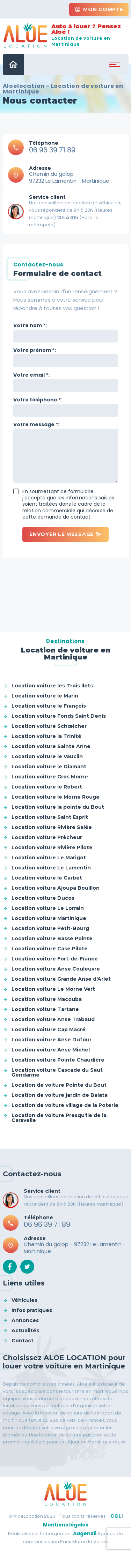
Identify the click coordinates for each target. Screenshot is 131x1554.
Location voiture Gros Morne (50, 776)
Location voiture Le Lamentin (51, 867)
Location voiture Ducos (43, 898)
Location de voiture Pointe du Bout (59, 1084)
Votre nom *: (30, 325)
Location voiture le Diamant (49, 766)
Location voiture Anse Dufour (52, 1039)
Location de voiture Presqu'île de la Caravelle (59, 1118)
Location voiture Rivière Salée (52, 827)
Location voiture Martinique (49, 918)
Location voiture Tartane (45, 1009)
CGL (115, 1515)
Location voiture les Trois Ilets (52, 685)
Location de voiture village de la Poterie (65, 1105)
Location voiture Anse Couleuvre (56, 968)
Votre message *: (36, 424)
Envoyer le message (65, 534)
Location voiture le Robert (47, 786)
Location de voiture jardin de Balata (60, 1095)
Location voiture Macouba (47, 999)
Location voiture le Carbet (47, 877)
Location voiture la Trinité (46, 736)
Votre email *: (31, 374)
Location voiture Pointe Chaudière (58, 1059)
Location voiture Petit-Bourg (50, 928)
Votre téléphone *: (37, 399)
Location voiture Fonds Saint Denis (59, 716)
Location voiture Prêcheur (47, 837)
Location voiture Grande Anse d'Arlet (61, 978)
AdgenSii (84, 1533)
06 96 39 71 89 (52, 149)
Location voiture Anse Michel (51, 1049)
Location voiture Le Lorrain (48, 908)
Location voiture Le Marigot (49, 857)
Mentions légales (65, 1524)
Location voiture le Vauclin (47, 756)
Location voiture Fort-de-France (55, 958)
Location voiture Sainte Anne (51, 746)
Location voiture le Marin (45, 695)
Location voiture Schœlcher (49, 726)
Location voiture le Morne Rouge (56, 796)
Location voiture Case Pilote (50, 948)
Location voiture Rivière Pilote (52, 847)
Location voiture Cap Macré (49, 1029)
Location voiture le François (49, 705)
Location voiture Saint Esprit (50, 817)
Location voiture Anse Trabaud (53, 1019)
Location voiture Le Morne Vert (53, 989)
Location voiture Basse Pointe (52, 938)
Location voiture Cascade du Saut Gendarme (57, 1072)
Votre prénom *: (34, 350)
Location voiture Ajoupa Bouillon (56, 887)
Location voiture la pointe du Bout (58, 807)
